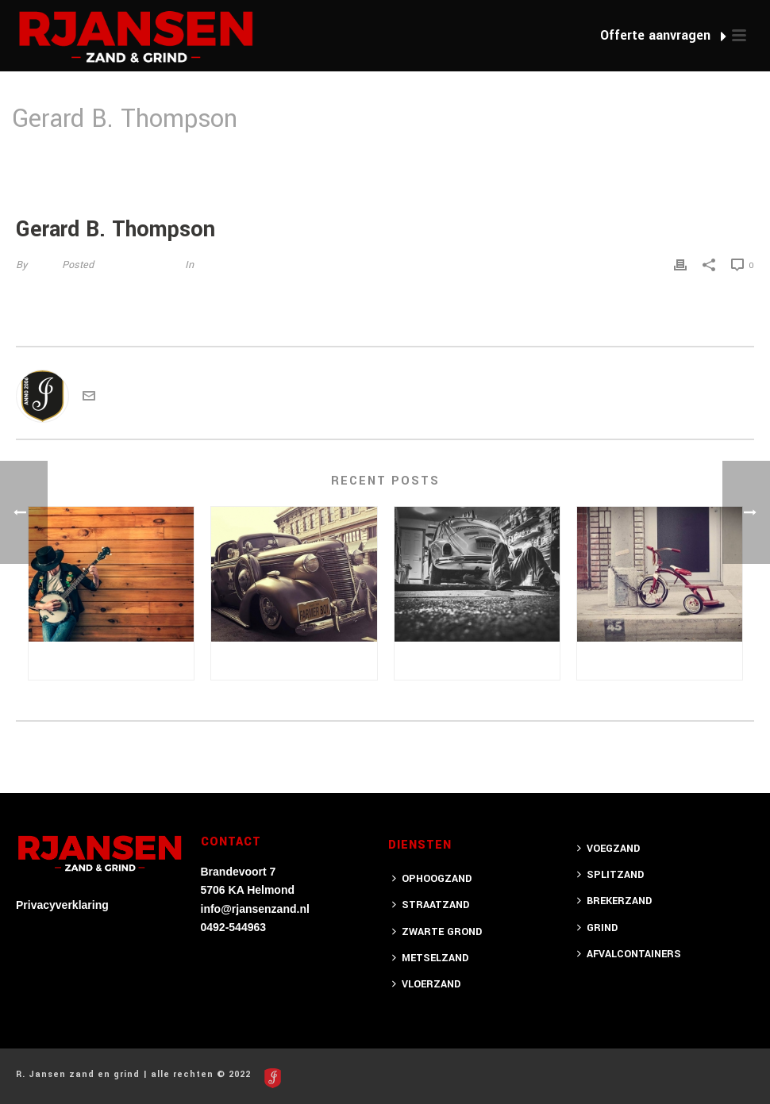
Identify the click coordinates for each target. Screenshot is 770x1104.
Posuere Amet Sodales (111, 660)
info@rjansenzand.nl (255, 909)
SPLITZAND (610, 875)
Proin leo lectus (660, 660)
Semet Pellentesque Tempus (481, 660)
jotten (43, 265)
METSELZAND (430, 958)
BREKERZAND (614, 901)
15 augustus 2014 (138, 265)
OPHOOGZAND (432, 879)
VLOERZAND (426, 984)
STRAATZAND (430, 905)
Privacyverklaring (62, 905)
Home (621, 160)
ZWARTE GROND (437, 932)
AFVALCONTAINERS (629, 954)
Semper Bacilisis (293, 660)
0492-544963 (234, 927)
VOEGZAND (608, 848)
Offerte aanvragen (663, 35)
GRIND (597, 928)
